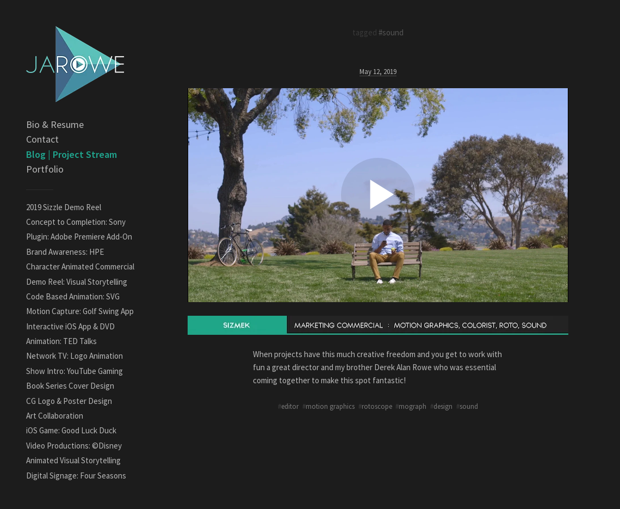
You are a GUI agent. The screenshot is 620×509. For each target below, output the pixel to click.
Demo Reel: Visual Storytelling (76, 281)
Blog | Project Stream (71, 154)
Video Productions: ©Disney (74, 445)
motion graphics (330, 406)
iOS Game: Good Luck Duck (71, 430)
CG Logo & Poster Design (69, 401)
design (442, 406)
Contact (42, 139)
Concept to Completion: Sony (76, 221)
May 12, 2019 (377, 71)
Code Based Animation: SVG (73, 296)
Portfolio (45, 169)
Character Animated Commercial (80, 266)
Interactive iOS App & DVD (70, 326)
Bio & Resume (55, 124)
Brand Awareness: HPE (65, 251)
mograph (412, 406)
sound (469, 406)
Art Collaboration (54, 415)
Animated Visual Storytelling (73, 460)
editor (290, 406)
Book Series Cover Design (70, 385)
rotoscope (377, 406)
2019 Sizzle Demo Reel (63, 207)
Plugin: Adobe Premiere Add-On (79, 236)
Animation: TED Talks (61, 341)
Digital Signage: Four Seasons (76, 475)
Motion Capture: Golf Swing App (80, 311)
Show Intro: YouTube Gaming (74, 371)
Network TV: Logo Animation (74, 355)
